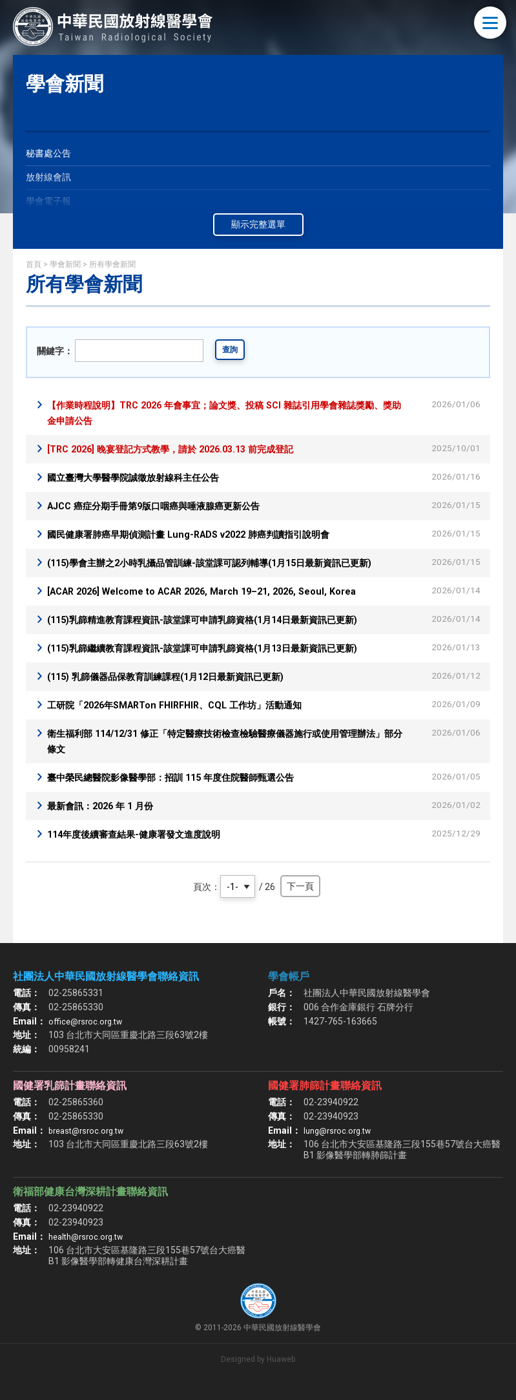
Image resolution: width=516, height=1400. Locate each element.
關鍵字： (55, 351)
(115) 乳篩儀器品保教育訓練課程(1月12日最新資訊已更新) (182, 692)
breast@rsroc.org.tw (90, 1146)
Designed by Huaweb (258, 1374)
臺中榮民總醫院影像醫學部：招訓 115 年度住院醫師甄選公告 (187, 793)
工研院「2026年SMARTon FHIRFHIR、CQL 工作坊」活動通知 (190, 720)
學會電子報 (51, 205)
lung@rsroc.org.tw (341, 1146)
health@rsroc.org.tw (89, 1252)
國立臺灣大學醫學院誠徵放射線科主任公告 (145, 477)
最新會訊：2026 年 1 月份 (107, 821)
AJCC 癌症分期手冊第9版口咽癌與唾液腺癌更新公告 (168, 506)
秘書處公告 (51, 154)
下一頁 (300, 901)
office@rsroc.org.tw (88, 1037)
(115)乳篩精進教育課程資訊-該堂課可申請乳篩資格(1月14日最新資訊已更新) (224, 635)
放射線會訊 (51, 179)
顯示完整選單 (258, 224)
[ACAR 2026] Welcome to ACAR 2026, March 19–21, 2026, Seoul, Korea (218, 606)
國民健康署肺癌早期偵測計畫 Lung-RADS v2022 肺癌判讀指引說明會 (206, 534)
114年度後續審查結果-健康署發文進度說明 (145, 849)
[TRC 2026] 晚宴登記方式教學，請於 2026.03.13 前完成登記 (186, 449)
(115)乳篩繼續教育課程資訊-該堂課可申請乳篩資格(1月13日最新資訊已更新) (224, 663)
